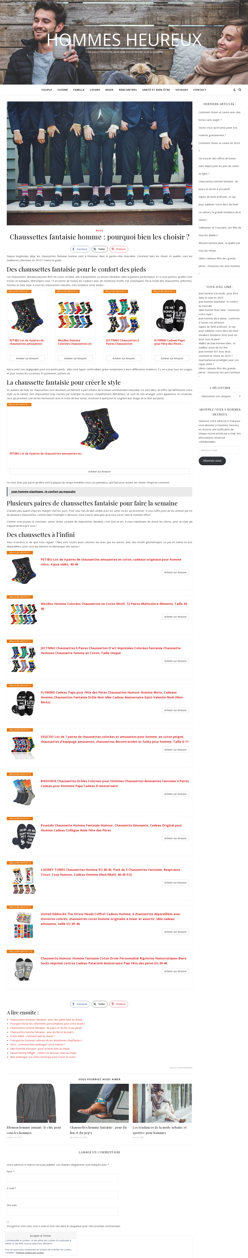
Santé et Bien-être (156, 89)
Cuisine (62, 89)
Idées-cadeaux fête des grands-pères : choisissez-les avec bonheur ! (219, 266)
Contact (200, 89)
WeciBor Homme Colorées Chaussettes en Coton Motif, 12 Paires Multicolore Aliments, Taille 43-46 (114, 606)
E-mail (11, 1118)
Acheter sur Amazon (27, 358)
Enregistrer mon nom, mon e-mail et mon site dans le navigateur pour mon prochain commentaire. (64, 1156)
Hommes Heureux (124, 39)
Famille (79, 89)
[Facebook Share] (80, 249)
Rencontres (128, 89)
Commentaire (14, 1163)
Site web (12, 1135)
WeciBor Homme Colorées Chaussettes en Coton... (75, 342)
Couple (46, 89)
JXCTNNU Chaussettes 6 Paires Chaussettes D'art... (122, 342)
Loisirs (95, 89)
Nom (10, 1102)
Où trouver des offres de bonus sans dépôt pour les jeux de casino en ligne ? (219, 166)
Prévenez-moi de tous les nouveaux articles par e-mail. (42, 1222)
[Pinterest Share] (119, 249)
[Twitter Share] (100, 249)
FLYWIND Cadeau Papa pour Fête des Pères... (169, 342)
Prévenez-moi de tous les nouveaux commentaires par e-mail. (46, 1215)
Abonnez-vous (212, 460)
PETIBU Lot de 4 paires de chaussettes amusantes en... (27, 342)
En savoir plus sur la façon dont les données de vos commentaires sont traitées (113, 1239)
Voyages (181, 89)
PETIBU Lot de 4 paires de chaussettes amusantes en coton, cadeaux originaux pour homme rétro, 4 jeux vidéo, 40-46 (111, 561)
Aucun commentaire (181, 1020)
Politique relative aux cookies (30, 1252)
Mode (109, 89)
